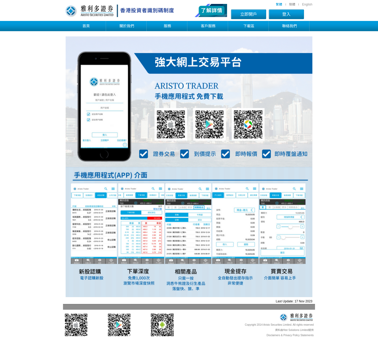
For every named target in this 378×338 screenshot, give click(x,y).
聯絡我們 (289, 26)
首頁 (86, 26)
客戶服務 (208, 26)
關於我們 (126, 26)
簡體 (292, 4)
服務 (167, 26)
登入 (286, 14)
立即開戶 (248, 14)
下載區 (248, 26)
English (307, 4)
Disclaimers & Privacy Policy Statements (290, 335)
